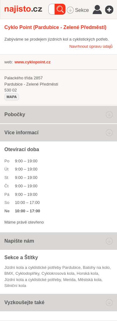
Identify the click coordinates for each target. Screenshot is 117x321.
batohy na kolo (96, 267)
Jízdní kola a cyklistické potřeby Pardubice (42, 267)
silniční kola (15, 285)
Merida (69, 279)
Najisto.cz (26, 9)
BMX (8, 273)
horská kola (87, 273)
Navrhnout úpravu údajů (91, 46)
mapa (12, 97)
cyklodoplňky (27, 273)
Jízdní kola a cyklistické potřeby (32, 279)
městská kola (89, 279)
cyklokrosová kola (58, 273)
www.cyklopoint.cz (32, 62)
